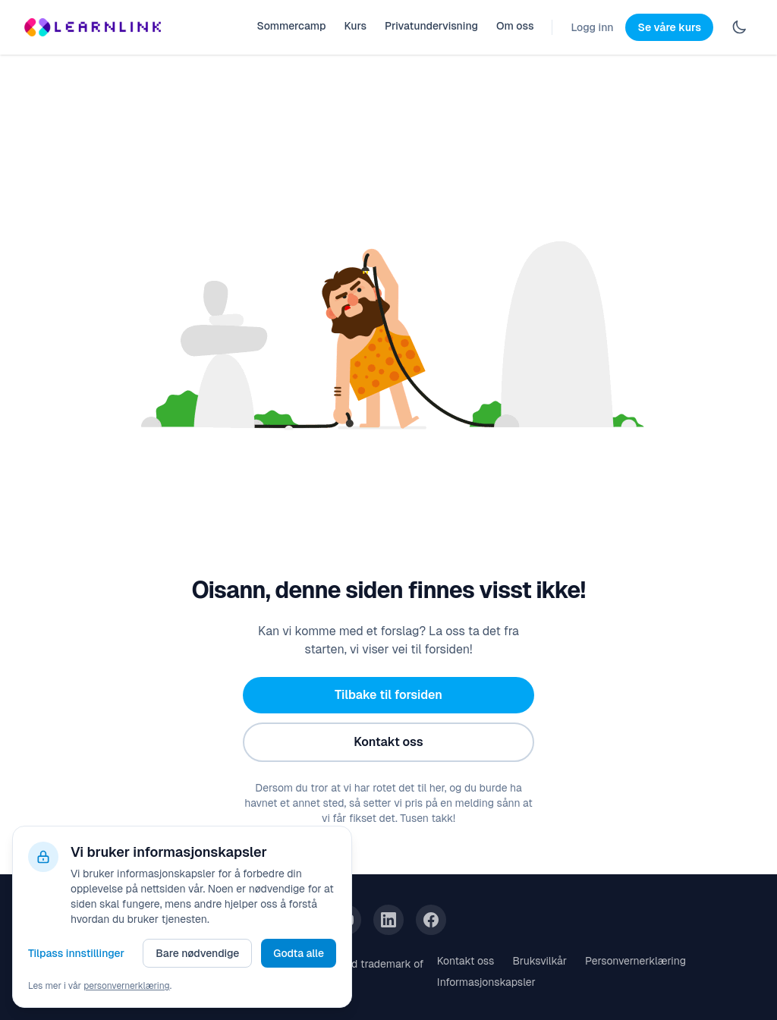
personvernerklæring (126, 986)
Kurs (355, 26)
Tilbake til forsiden (388, 695)
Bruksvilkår (539, 961)
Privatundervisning (431, 26)
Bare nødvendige (197, 953)
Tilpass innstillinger (76, 953)
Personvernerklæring (635, 961)
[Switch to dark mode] (739, 27)
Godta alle (298, 953)
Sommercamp (291, 26)
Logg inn (592, 27)
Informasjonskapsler (486, 982)
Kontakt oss (388, 742)
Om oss (514, 26)
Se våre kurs (669, 27)
